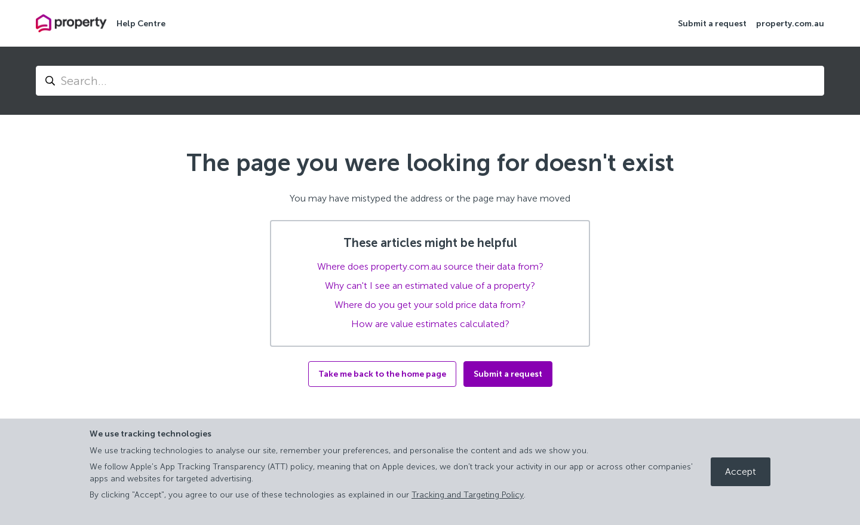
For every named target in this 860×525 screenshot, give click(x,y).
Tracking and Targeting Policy (467, 495)
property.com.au (790, 24)
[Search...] (430, 81)
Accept (740, 471)
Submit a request (712, 24)
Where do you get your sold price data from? (430, 304)
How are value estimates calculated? (430, 323)
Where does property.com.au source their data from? (430, 266)
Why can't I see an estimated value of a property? (430, 285)
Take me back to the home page (382, 374)
